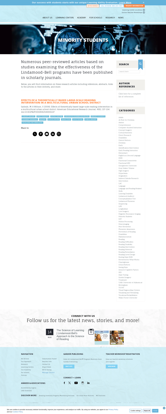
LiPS (120, 206)
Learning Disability (126, 194)
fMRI (120, 158)
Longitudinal (123, 209)
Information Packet (49, 359)
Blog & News (46, 367)
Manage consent (48, 372)
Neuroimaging (124, 224)
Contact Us (46, 364)
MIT (120, 219)
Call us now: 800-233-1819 (111, 8)
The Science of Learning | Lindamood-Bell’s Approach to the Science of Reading (70, 335)
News (121, 20)
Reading (122, 239)
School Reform (124, 265)
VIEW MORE (111, 366)
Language (122, 186)
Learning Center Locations (132, 12)
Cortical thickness (125, 133)
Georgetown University (128, 166)
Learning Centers (65, 20)
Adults (121, 118)
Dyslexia (122, 143)
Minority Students (125, 217)
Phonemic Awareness (127, 229)
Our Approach (26, 361)
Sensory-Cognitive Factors (129, 270)
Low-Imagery (124, 211)
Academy (81, 20)
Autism (121, 123)
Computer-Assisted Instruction (130, 128)
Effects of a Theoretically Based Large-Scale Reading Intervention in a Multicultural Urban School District (61, 101)
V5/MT (121, 288)
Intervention (123, 181)
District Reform (125, 140)
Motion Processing (125, 222)
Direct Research (125, 135)
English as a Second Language (129, 156)
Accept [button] (155, 410)
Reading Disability (125, 245)
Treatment (123, 280)
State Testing (123, 275)
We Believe (25, 359)
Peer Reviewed (125, 227)
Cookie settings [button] (136, 410)
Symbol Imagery (125, 278)
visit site (69, 366)
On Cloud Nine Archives (85, 395)
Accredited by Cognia (28, 388)
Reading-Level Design (127, 255)
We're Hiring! (93, 8)
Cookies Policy (18, 412)
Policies (24, 375)
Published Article (125, 237)
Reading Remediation (127, 252)
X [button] (164, 408)
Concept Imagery (125, 130)
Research (110, 20)
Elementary (123, 153)
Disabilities (123, 138)
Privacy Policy (113, 409)
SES (120, 272)
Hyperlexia (123, 173)
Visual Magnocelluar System (129, 290)
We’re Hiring (46, 370)
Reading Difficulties (126, 242)
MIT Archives (100, 395)
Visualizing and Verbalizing (128, 293)
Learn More (125, 2)
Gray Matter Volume (126, 168)
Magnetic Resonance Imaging (129, 214)
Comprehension (125, 125)
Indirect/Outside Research (128, 178)
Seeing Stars (123, 267)
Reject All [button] (147, 410)
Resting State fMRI (126, 257)
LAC (120, 184)
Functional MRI (124, 163)
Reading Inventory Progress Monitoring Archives (56, 395)
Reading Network (125, 250)
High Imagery (124, 171)
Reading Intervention (127, 247)
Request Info (47, 361)
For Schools (95, 20)
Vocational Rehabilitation (128, 295)
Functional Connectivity (128, 161)
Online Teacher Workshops (132, 15)
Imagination (123, 176)
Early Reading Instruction (128, 151)
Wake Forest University (128, 298)
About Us (47, 20)
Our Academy (26, 370)
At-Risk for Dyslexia (126, 120)
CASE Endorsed (26, 390)
